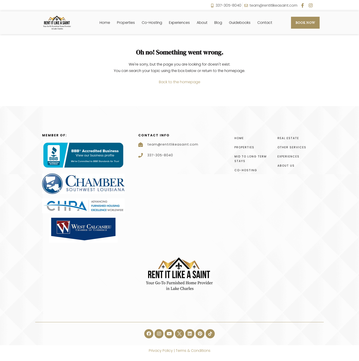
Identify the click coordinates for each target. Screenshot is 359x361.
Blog (218, 22)
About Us (286, 166)
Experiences (179, 22)
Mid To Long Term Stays (250, 158)
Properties (125, 22)
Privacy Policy (161, 350)
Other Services (291, 147)
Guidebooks (240, 22)
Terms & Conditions (192, 350)
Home (104, 22)
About (202, 22)
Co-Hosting (151, 22)
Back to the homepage (179, 82)
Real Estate (288, 138)
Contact (265, 22)
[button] (148, 333)
